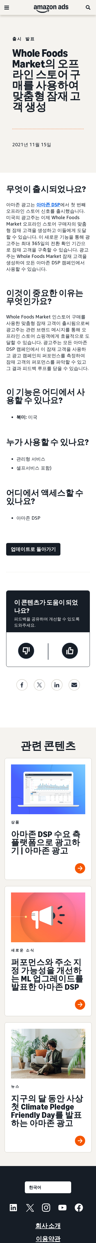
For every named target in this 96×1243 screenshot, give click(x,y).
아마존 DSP (48, 204)
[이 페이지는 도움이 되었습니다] (70, 652)
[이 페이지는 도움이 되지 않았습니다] (26, 652)
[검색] (88, 7)
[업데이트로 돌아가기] (33, 549)
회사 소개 (48, 1225)
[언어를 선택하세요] (48, 1187)
